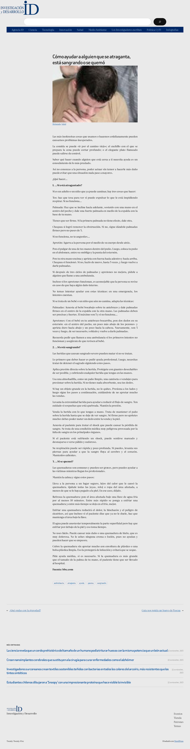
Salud (63, 124)
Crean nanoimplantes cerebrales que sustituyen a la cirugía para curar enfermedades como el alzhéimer (70, 660)
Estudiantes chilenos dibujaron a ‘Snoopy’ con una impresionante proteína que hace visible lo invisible (69, 682)
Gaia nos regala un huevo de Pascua (161, 610)
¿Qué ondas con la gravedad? (25, 610)
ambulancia (59, 583)
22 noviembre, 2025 (175, 650)
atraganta (71, 583)
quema (91, 583)
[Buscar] (160, 21)
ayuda (81, 583)
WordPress (178, 741)
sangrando (101, 583)
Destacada (57, 124)
